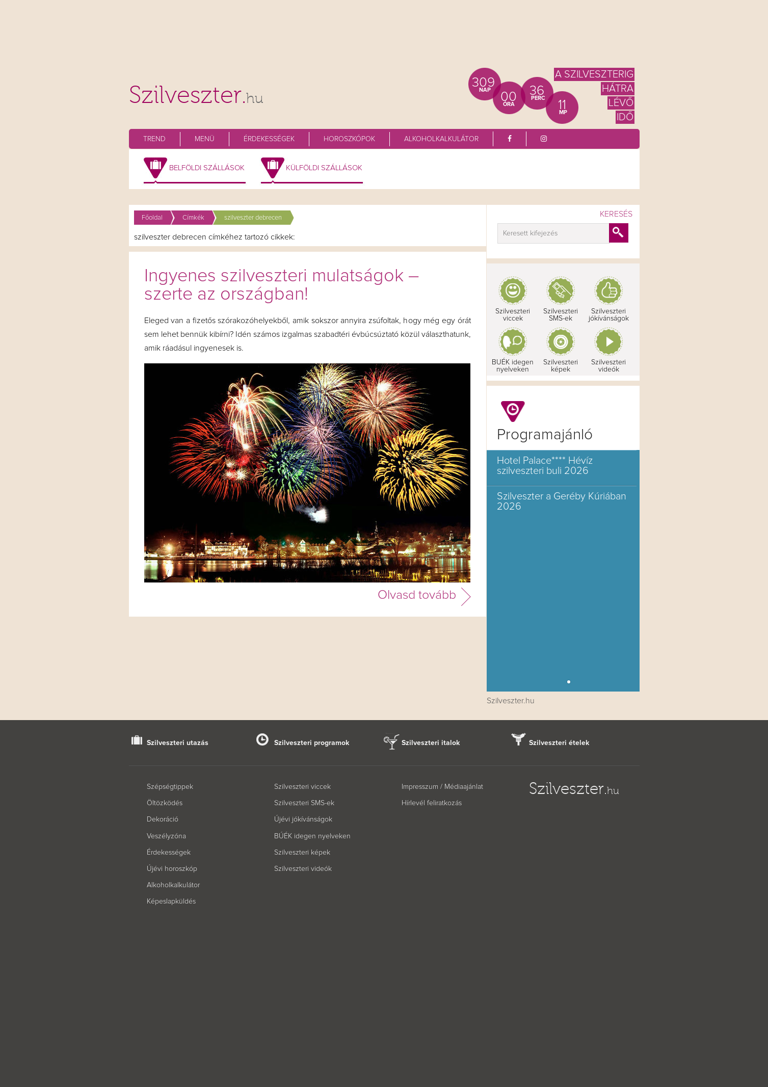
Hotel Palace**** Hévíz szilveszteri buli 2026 (545, 466)
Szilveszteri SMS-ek (560, 315)
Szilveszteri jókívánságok (609, 315)
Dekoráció (162, 819)
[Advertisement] (384, 38)
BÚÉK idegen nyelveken (312, 836)
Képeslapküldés (171, 901)
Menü (205, 139)
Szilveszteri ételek (559, 743)
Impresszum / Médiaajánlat (442, 786)
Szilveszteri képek (560, 366)
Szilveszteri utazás (177, 743)
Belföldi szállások (207, 168)
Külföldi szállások (324, 168)
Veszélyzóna (166, 836)
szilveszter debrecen (253, 218)
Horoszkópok (349, 139)
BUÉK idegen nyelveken (513, 366)
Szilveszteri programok (312, 743)
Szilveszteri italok (431, 743)
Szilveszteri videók (608, 366)
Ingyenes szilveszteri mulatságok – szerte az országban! (281, 285)
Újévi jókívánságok (303, 819)
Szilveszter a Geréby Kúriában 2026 (561, 501)
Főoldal (152, 218)
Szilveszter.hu (511, 701)
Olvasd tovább (417, 595)
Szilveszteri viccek (512, 315)
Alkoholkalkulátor (441, 139)
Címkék (193, 218)
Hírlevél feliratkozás (432, 803)
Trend (154, 139)
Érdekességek (269, 139)
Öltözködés (164, 803)
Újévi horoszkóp (172, 868)
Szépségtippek (170, 786)
